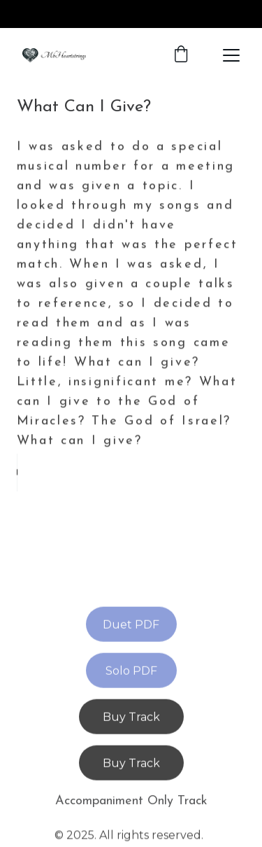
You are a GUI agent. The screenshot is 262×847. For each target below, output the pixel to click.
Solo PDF (131, 671)
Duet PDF (131, 625)
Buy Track (131, 717)
